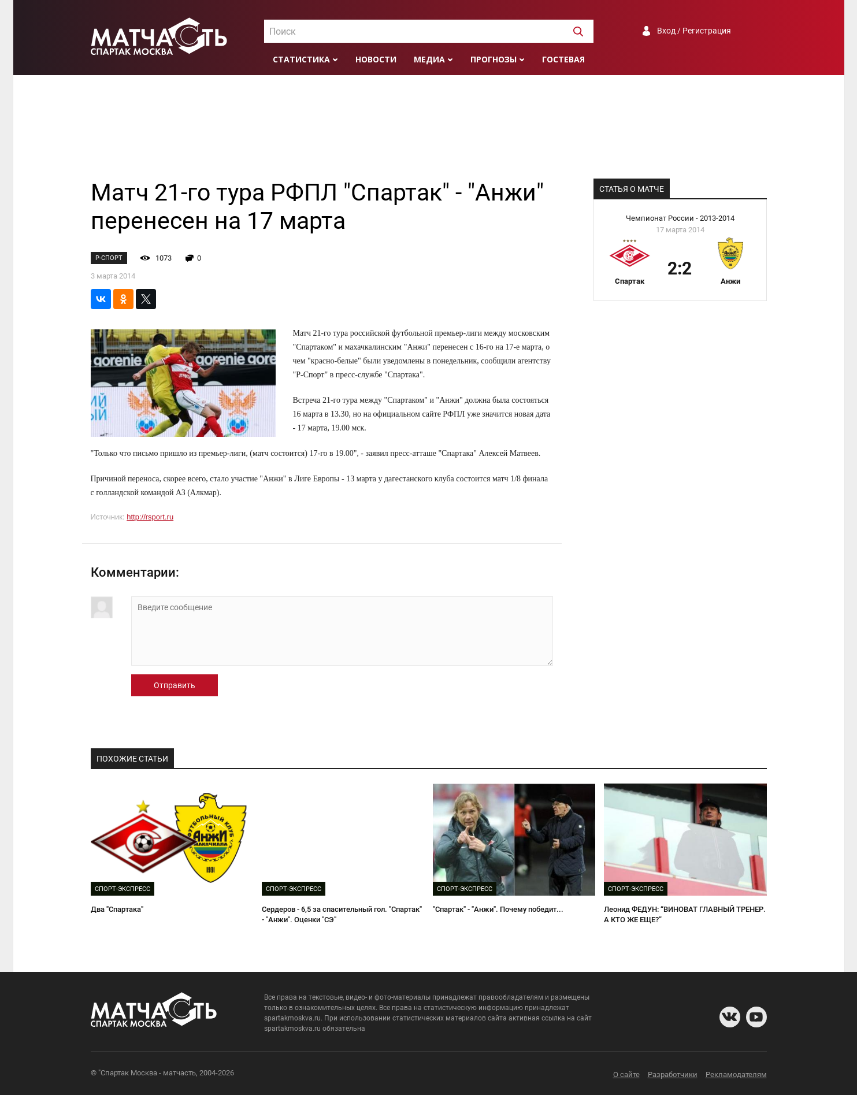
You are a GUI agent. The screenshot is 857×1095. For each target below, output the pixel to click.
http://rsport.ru (150, 517)
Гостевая (563, 59)
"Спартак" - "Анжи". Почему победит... (498, 909)
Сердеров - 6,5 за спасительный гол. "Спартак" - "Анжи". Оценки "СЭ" (342, 915)
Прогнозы (493, 59)
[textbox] (429, 31)
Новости (375, 59)
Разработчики (673, 1074)
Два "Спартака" (117, 909)
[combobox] (428, 31)
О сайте (626, 1074)
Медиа (429, 59)
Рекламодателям (736, 1074)
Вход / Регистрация (694, 30)
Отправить (174, 685)
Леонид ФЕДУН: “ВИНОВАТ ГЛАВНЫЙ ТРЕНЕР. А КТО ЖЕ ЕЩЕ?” (685, 915)
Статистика (301, 59)
